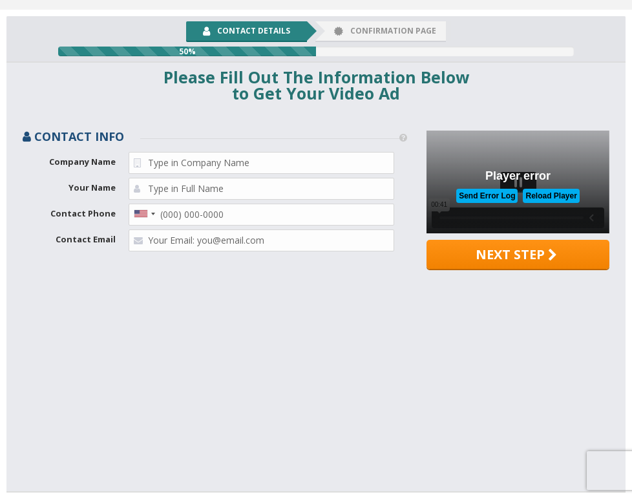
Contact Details (246, 30)
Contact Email (86, 239)
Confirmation (385, 30)
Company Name (82, 161)
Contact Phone (83, 213)
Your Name (92, 187)
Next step (516, 254)
